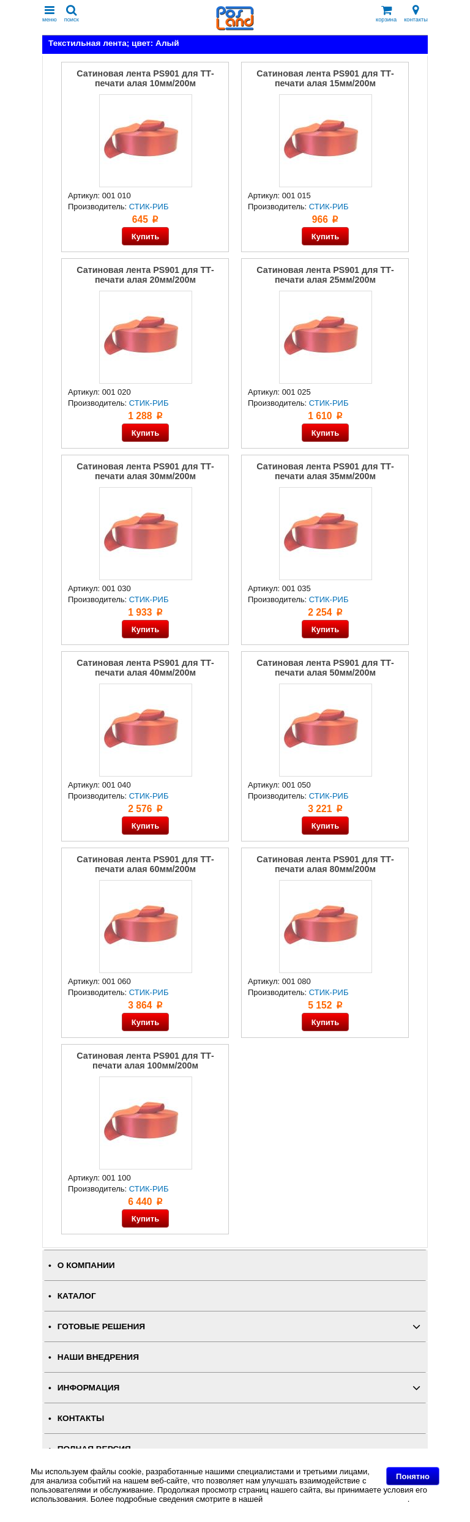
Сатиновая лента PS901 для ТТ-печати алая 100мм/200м (145, 1060)
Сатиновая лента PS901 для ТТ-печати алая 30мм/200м (145, 471)
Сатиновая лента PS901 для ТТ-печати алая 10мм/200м (145, 78)
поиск (71, 14)
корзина (386, 14)
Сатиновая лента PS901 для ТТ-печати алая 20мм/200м (145, 275)
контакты (416, 14)
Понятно (413, 1476)
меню (49, 14)
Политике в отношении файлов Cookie (336, 1499)
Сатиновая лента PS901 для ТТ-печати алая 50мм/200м (325, 667)
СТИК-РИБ (149, 206)
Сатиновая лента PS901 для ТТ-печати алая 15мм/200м (325, 78)
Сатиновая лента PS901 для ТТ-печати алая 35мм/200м (325, 471)
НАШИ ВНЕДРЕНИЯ (98, 1357)
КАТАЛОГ (77, 1295)
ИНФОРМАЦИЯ (89, 1387)
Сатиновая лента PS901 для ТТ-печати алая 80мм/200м (325, 864)
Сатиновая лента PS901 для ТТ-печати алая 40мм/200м (145, 667)
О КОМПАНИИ (86, 1265)
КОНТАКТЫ (81, 1418)
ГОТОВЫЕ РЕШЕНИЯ (101, 1326)
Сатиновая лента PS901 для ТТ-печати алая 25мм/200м (325, 275)
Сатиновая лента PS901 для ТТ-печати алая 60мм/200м (145, 864)
